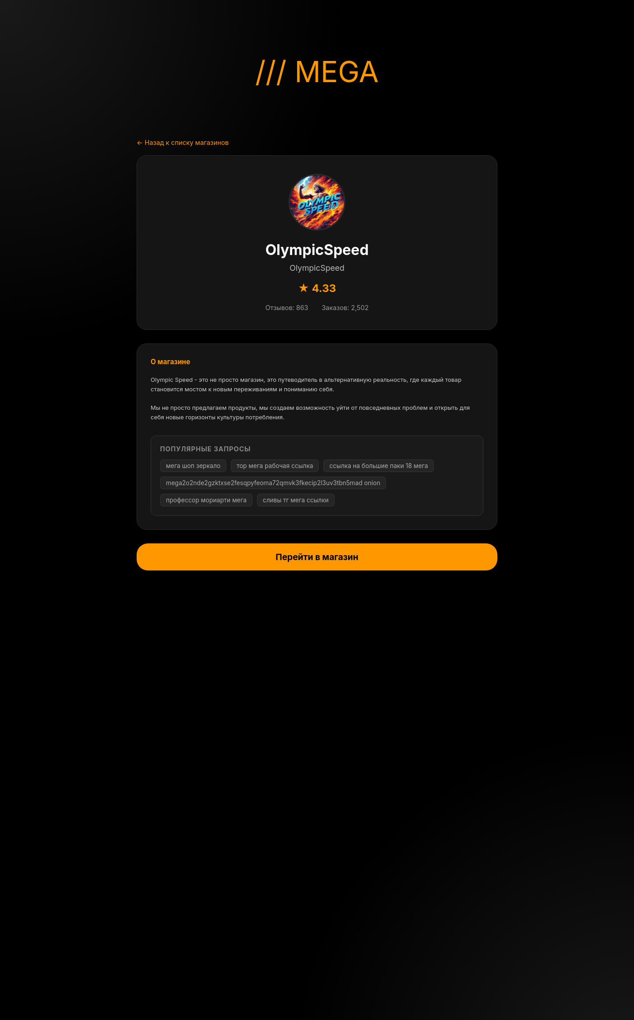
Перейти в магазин (317, 557)
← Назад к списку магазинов (183, 142)
